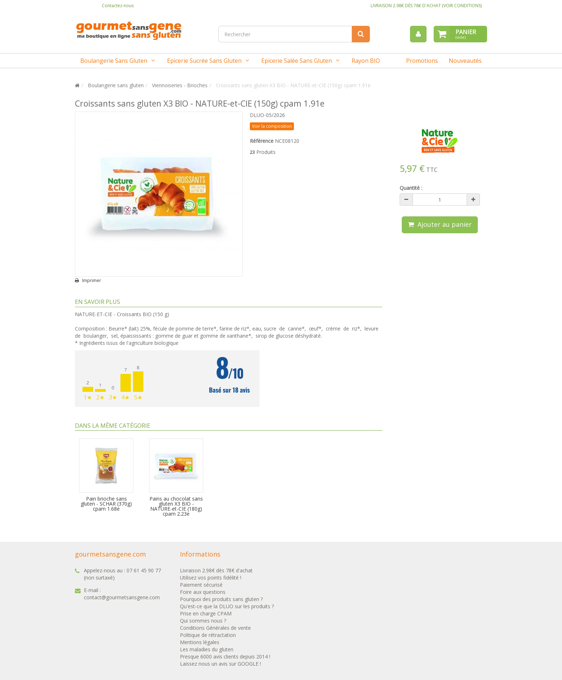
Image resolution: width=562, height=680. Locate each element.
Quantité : (411, 187)
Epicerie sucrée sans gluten (204, 61)
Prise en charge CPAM (206, 613)
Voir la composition (272, 126)
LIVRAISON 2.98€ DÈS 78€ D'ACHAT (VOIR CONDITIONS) (426, 6)
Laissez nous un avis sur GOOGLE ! (220, 663)
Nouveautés (465, 61)
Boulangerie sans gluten (113, 61)
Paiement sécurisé (201, 584)
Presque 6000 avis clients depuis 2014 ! (225, 656)
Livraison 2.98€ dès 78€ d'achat (216, 570)
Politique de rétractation (208, 635)
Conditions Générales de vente (215, 627)
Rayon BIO (366, 61)
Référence (261, 140)
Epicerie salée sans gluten (296, 61)
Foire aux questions (202, 591)
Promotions (422, 61)
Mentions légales (199, 642)
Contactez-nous (118, 6)
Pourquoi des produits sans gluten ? (221, 599)
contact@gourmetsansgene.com (122, 597)
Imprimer (91, 280)
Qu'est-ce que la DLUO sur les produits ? (227, 606)
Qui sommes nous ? (203, 620)
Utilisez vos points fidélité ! (210, 577)
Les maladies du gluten (206, 649)
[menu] (418, 34)
